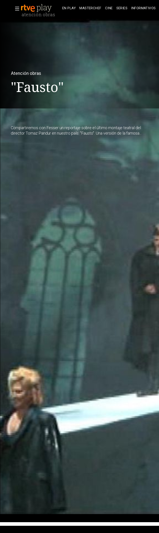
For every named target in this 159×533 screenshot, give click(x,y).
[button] (16, 9)
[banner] (40, 8)
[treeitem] (69, 8)
